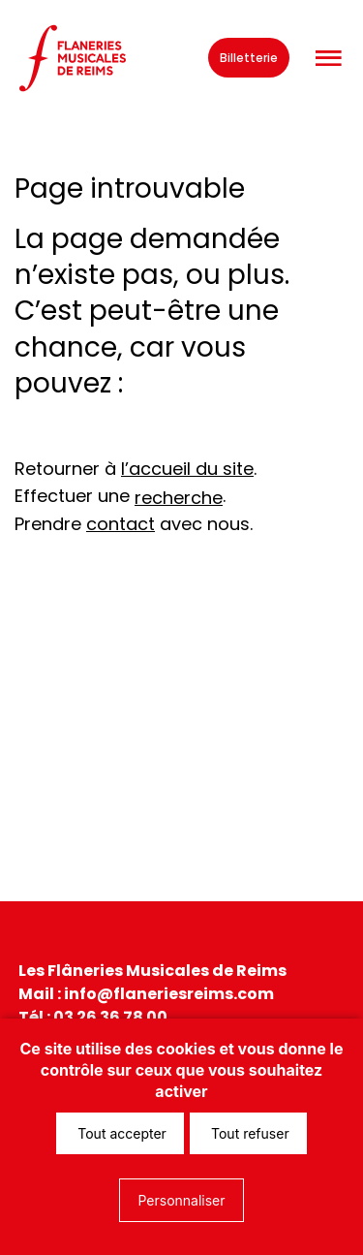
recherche (179, 498)
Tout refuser (248, 1133)
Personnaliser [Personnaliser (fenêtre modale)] (181, 1200)
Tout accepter (120, 1133)
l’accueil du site (187, 468)
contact (120, 524)
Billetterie (249, 57)
